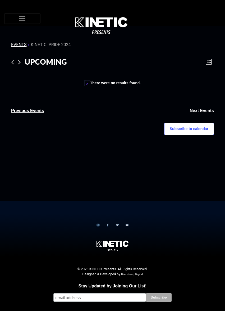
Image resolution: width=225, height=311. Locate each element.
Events (18, 44)
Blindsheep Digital (132, 274)
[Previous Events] (12, 62)
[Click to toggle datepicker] (46, 62)
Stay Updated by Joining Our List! (113, 286)
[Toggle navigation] (22, 18)
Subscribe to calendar (189, 129)
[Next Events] (19, 62)
